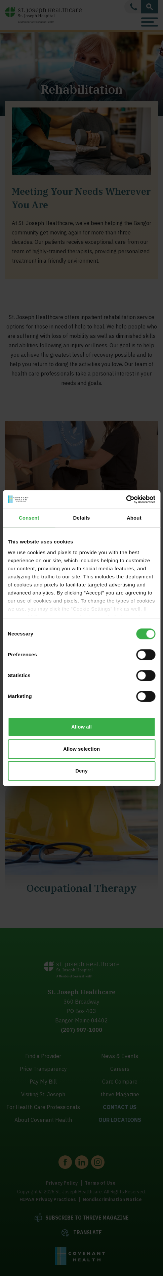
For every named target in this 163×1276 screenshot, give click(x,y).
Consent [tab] (29, 518)
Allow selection (81, 749)
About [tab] (134, 518)
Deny (81, 771)
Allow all (81, 727)
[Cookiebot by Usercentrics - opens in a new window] (125, 499)
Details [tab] (81, 518)
